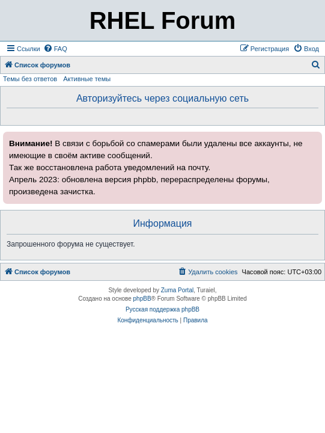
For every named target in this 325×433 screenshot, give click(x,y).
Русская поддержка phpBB (162, 309)
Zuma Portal (177, 290)
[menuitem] (55, 48)
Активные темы (87, 78)
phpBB (142, 298)
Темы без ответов (30, 78)
